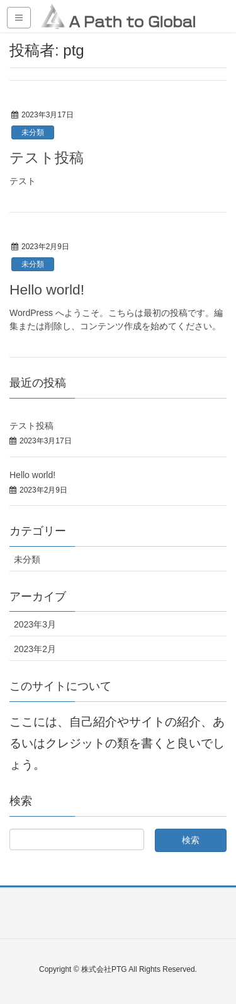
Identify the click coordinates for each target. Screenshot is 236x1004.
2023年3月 (35, 624)
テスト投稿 (46, 157)
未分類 (32, 132)
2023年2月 (35, 649)
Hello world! (46, 289)
